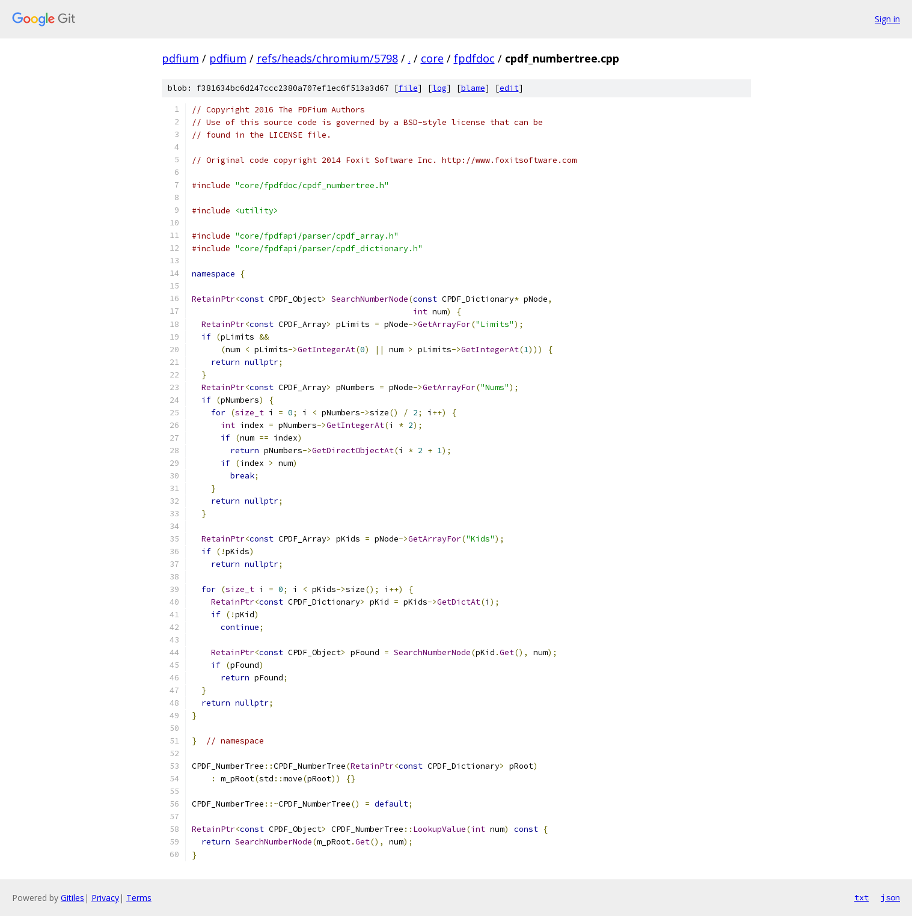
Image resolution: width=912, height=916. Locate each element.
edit (509, 88)
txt (861, 897)
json (890, 897)
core (432, 58)
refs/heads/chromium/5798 (327, 58)
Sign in (887, 19)
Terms (138, 897)
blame (473, 88)
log (439, 88)
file (408, 88)
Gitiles (72, 897)
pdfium (180, 58)
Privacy (105, 897)
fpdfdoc (474, 58)
